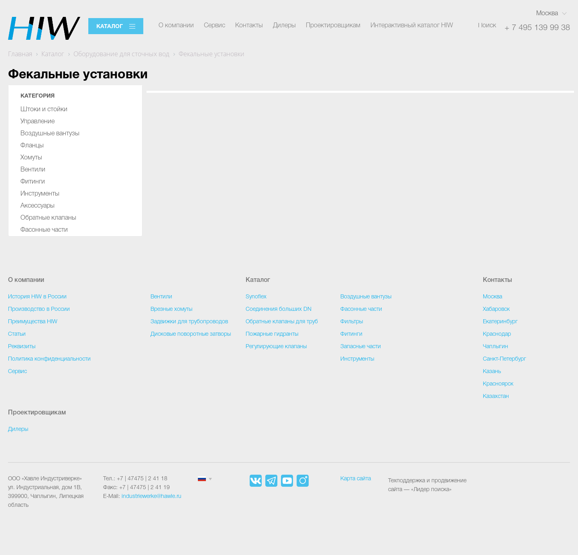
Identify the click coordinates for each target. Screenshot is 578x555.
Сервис (214, 26)
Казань (492, 371)
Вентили (32, 170)
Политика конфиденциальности (49, 359)
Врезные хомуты (171, 309)
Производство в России (39, 309)
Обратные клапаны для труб (282, 321)
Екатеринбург (500, 321)
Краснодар (497, 334)
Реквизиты (21, 346)
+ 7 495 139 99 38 (537, 28)
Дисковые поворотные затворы (191, 334)
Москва (547, 13)
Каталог (109, 26)
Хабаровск (496, 309)
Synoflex (256, 297)
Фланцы (32, 146)
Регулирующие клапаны (276, 346)
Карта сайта (355, 479)
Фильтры (351, 321)
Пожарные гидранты (272, 334)
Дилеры (284, 26)
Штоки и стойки (43, 109)
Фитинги (32, 182)
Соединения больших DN (278, 309)
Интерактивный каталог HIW (411, 26)
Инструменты (39, 194)
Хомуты (31, 158)
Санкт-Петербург (504, 359)
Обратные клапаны (48, 218)
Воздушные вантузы (49, 134)
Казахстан (496, 396)
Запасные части (360, 346)
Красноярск (498, 384)
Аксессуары (37, 206)
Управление (37, 121)
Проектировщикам (333, 26)
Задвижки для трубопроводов (189, 321)
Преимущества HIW (32, 321)
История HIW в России (37, 297)
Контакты (249, 26)
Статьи (17, 334)
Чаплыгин (495, 346)
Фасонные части (44, 230)
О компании (176, 26)
